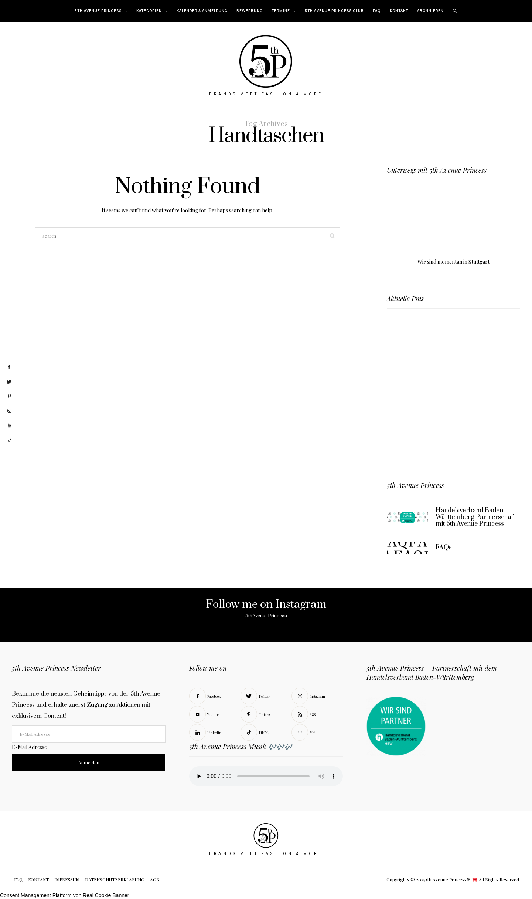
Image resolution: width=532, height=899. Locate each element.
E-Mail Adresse (29, 747)
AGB (154, 879)
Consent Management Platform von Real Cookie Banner (64, 895)
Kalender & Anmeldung (202, 11)
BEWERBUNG (249, 11)
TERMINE (281, 11)
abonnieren (430, 11)
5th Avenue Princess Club (334, 11)
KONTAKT (399, 11)
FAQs (444, 547)
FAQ (377, 11)
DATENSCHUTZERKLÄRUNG (114, 879)
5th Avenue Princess (98, 11)
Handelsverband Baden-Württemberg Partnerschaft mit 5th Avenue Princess (475, 517)
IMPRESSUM (66, 879)
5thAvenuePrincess (266, 616)
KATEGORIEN (149, 11)
